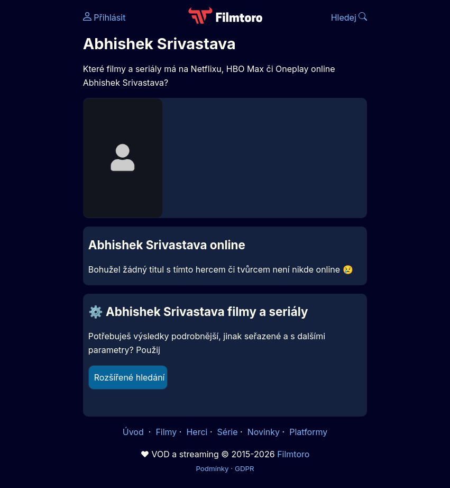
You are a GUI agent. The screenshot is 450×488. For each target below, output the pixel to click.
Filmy (166, 432)
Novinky (263, 432)
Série (227, 432)
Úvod (134, 432)
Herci (196, 432)
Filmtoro (293, 454)
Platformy (308, 432)
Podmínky (212, 468)
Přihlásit (104, 17)
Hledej (349, 17)
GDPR (244, 468)
